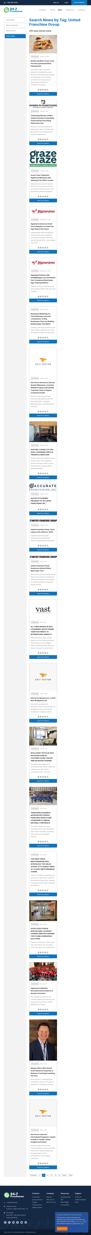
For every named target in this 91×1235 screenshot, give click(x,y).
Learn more (79, 1221)
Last (70, 1175)
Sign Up (56, 2)
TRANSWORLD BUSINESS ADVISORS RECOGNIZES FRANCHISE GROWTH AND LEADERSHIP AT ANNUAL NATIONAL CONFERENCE (41, 818)
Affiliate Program (37, 1207)
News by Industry (12, 25)
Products (35, 1193)
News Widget (65, 1202)
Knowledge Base (66, 1197)
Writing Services (37, 1205)
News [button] (60, 10)
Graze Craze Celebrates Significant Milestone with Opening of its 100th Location (42, 177)
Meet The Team (51, 1202)
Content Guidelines (80, 1199)
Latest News (10, 20)
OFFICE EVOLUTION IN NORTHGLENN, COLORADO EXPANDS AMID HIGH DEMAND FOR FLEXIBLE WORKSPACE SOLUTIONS (42, 934)
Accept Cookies (62, 1228)
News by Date (11, 30)
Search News (10, 36)
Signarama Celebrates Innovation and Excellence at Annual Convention (42, 991)
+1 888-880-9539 (11, 2)
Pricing (52, 10)
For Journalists (65, 1205)
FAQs (76, 1202)
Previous (33, 1175)
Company (50, 1193)
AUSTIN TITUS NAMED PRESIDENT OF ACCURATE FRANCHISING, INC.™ (41, 501)
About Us (49, 1197)
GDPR (82, 1223)
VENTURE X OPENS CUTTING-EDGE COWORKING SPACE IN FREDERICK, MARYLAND (42, 452)
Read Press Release (43, 94)
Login (66, 2)
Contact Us (82, 10)
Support (78, 1193)
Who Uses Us (51, 1199)
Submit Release (79, 2)
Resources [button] (70, 10)
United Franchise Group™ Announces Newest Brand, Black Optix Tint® (41, 568)
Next (64, 1175)
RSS (62, 1199)
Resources (65, 1193)
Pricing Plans (36, 1197)
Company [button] (42, 10)
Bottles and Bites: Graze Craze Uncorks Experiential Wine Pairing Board (42, 63)
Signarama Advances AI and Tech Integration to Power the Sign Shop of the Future (42, 226)
